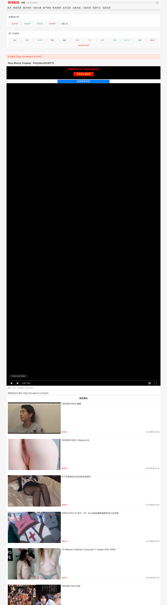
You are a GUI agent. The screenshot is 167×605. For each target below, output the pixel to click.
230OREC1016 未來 (71, 586)
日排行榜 (52, 24)
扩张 (27, 40)
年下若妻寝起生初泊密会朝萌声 (76, 477)
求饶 (114, 40)
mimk (77, 40)
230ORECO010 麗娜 (71, 404)
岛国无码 (106, 8)
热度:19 (64, 541)
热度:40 (64, 505)
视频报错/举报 (83, 81)
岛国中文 (96, 8)
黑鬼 (52, 40)
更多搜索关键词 (83, 45)
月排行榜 (27, 24)
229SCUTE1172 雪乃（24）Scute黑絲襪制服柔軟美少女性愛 (90, 513)
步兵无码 (67, 8)
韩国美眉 (17, 8)
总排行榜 (15, 24)
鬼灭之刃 (127, 40)
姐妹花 (152, 40)
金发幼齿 (77, 8)
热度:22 (64, 578)
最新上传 (65, 24)
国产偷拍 (47, 8)
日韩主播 (37, 8)
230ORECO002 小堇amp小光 (75, 440)
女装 (139, 40)
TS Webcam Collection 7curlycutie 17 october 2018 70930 (88, 549)
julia (14, 40)
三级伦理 (86, 8)
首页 (9, 8)
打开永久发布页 (83, 74)
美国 (102, 40)
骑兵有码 (27, 8)
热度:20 (64, 432)
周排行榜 (40, 24)
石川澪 (39, 40)
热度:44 (64, 468)
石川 (89, 40)
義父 (64, 40)
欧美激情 (57, 8)
